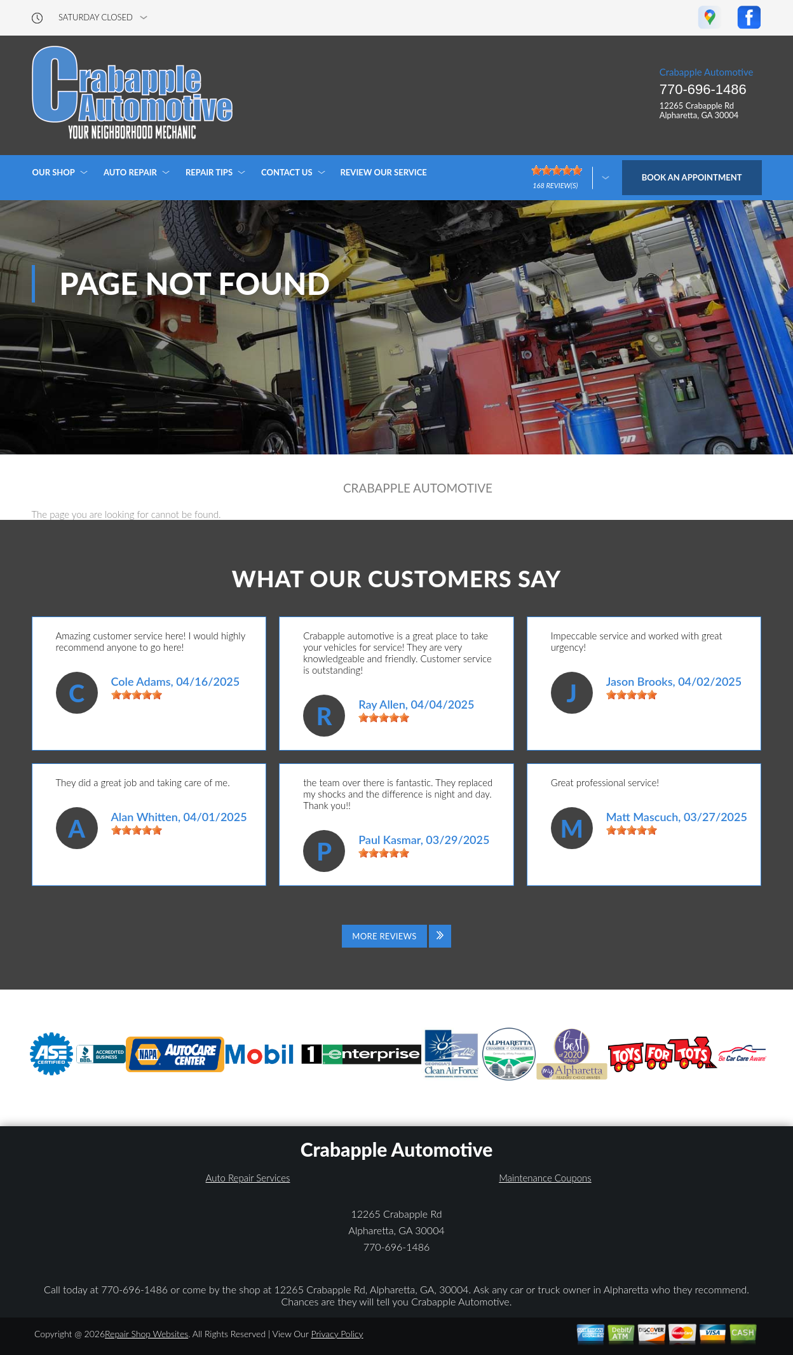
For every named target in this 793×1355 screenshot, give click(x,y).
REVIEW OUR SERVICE (384, 172)
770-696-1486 (703, 89)
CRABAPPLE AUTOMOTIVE (417, 488)
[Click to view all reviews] (396, 936)
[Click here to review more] (570, 177)
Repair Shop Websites (146, 1333)
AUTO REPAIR (130, 172)
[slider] (136, 695)
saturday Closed (95, 17)
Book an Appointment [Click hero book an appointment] (692, 177)
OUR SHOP (53, 172)
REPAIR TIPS (209, 172)
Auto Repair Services (248, 1177)
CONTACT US (287, 172)
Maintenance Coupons (545, 1177)
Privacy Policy (337, 1333)
